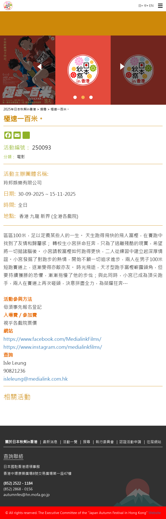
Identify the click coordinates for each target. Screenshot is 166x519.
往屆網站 (154, 441)
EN (151, 5)
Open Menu (160, 5)
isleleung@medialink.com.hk (35, 378)
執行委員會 (105, 441)
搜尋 (86, 441)
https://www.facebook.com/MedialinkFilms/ (52, 339)
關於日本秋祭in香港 (21, 441)
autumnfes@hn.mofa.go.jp (26, 494)
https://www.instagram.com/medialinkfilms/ (52, 346)
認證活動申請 (130, 441)
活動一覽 (70, 441)
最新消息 (50, 441)
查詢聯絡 (13, 456)
